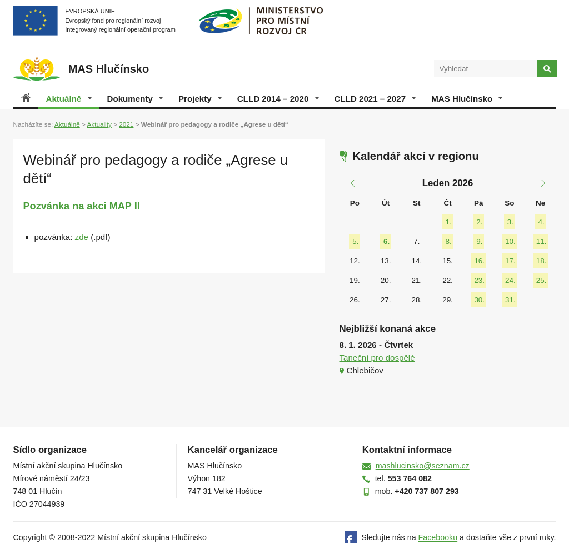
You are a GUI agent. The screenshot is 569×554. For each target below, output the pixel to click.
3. (510, 222)
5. (355, 241)
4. (541, 222)
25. (541, 280)
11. (541, 241)
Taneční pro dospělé (377, 357)
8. (448, 241)
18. (541, 261)
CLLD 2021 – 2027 (375, 98)
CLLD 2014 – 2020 (278, 98)
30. (479, 300)
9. (479, 241)
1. (448, 222)
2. (479, 222)
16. (479, 261)
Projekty (200, 98)
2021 (126, 124)
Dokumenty (135, 98)
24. (510, 280)
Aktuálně (69, 98)
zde (81, 237)
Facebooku (438, 537)
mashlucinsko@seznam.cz (423, 465)
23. (479, 280)
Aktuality (99, 124)
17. (510, 261)
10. (510, 241)
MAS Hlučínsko (466, 98)
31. (510, 300)
